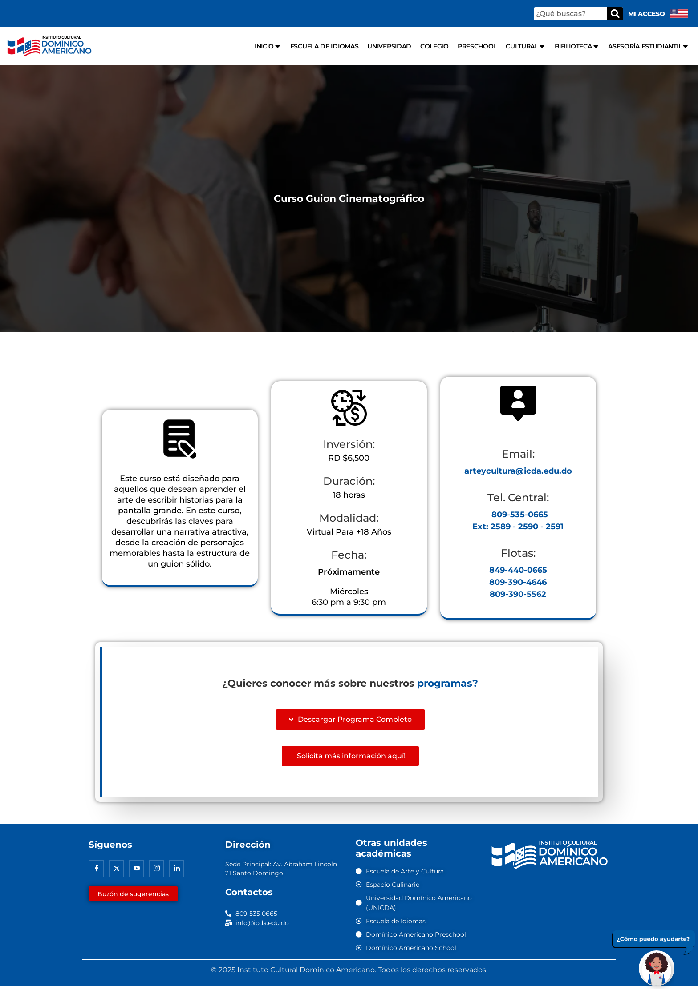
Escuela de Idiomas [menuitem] (324, 46)
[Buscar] (615, 13)
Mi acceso (646, 14)
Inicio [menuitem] (268, 46)
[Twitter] (116, 872)
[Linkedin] (176, 872)
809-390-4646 (518, 584)
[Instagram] (156, 872)
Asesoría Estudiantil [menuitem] (648, 46)
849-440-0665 (518, 572)
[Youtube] (136, 872)
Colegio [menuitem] (434, 46)
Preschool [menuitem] (477, 46)
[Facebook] (96, 872)
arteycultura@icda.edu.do (518, 473)
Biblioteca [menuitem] (577, 46)
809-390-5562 (518, 596)
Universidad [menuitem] (389, 46)
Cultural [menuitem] (525, 46)
